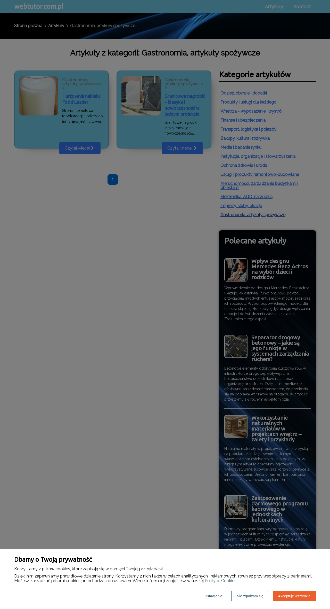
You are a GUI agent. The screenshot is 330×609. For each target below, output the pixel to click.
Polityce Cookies (220, 580)
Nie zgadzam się (250, 596)
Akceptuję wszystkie (294, 596)
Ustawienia (213, 596)
